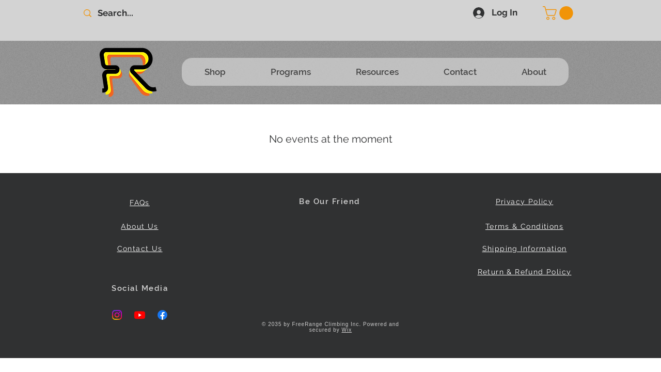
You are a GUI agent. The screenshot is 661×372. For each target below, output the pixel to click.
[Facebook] (162, 314)
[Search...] (136, 13)
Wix (347, 330)
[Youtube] (139, 314)
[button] (559, 13)
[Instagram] (117, 314)
